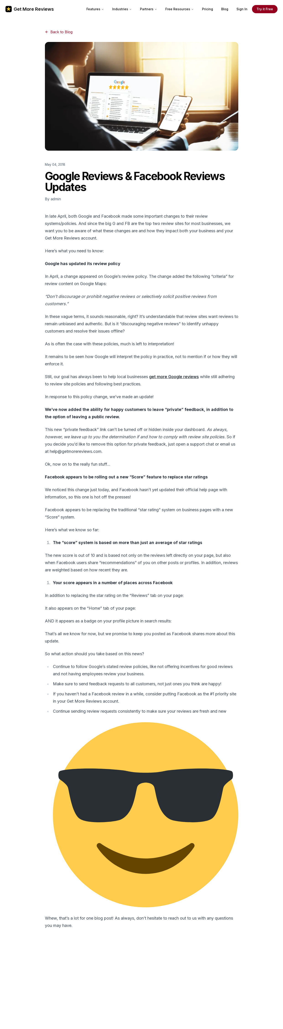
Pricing (207, 9)
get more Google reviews (174, 376)
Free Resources (179, 9)
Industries (122, 9)
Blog (224, 9)
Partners (148, 9)
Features (95, 9)
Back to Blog (59, 32)
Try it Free (265, 9)
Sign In (241, 9)
